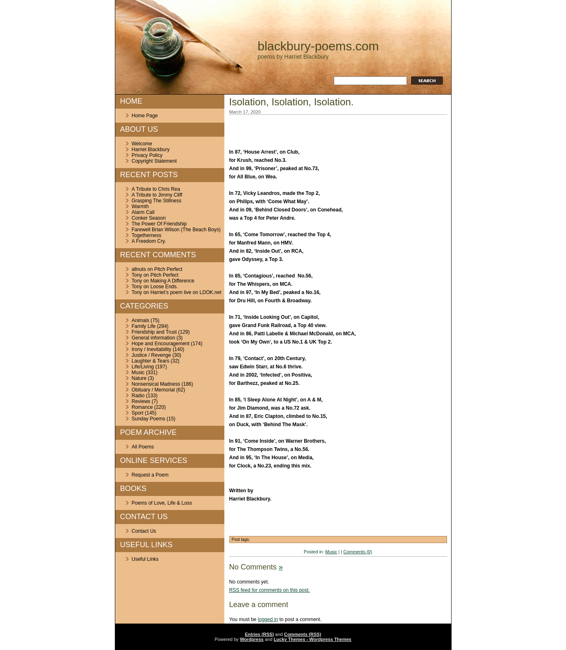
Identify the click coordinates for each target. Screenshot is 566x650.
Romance (142, 407)
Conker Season (149, 218)
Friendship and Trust (154, 332)
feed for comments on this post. (269, 590)
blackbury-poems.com (318, 46)
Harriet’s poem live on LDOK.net (185, 292)
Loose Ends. (164, 286)
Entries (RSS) (259, 634)
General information (153, 338)
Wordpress (252, 639)
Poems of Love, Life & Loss (162, 503)
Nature (139, 378)
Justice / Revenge (151, 355)
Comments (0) (357, 551)
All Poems (143, 447)
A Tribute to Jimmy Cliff (157, 195)
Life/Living (143, 367)
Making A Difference (172, 281)
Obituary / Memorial (153, 390)
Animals (141, 320)
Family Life (144, 326)
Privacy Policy (147, 155)
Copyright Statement (154, 161)
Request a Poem (150, 475)
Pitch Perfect (168, 269)
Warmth (140, 206)
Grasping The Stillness (157, 201)
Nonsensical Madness (156, 384)
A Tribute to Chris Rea (156, 189)
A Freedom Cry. (149, 241)
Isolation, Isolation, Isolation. (291, 101)
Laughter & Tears (150, 361)
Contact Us (144, 531)
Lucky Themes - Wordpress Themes (312, 639)
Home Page (145, 116)
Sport (138, 413)
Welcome (142, 144)
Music (138, 372)
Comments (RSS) (302, 634)
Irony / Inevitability (151, 349)
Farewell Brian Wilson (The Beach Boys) (176, 229)
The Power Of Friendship (159, 224)
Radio (138, 396)
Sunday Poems (148, 419)
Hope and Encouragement (161, 343)
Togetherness (147, 235)
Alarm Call (143, 212)
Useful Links (145, 559)
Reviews (141, 401)
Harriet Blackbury (151, 149)
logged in (268, 619)
